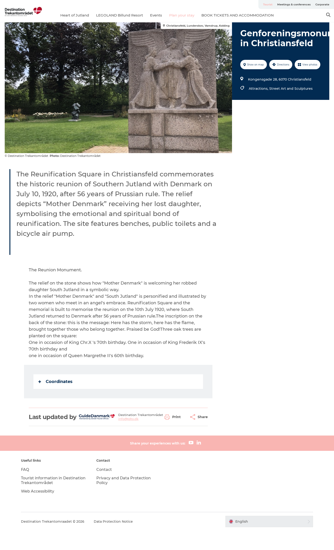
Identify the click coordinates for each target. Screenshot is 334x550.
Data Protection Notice (113, 521)
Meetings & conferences (294, 4)
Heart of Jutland (74, 15)
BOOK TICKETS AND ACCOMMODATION (237, 15)
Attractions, (259, 88)
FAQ (25, 469)
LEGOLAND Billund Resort (119, 15)
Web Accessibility (37, 491)
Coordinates (55, 381)
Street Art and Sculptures (291, 88)
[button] (173, 417)
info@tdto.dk (128, 419)
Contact (104, 469)
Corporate (322, 4)
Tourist (268, 4)
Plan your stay (181, 15)
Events (156, 15)
